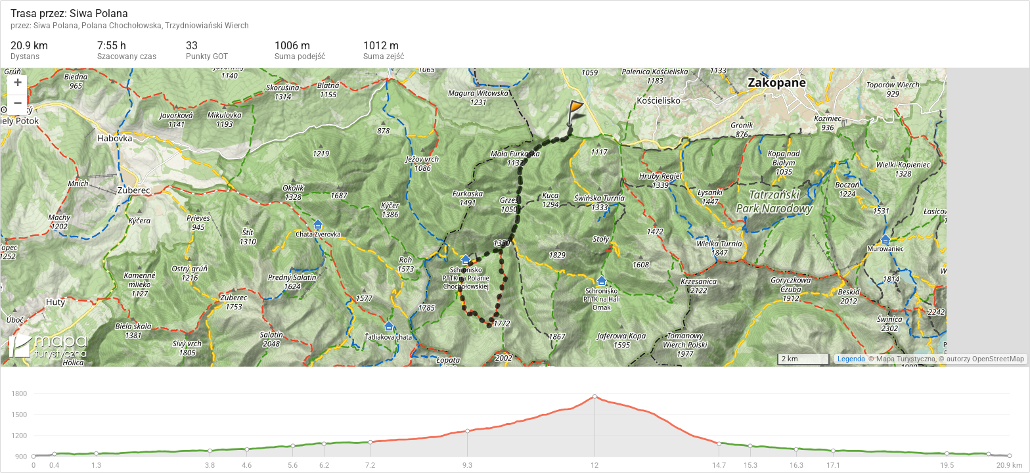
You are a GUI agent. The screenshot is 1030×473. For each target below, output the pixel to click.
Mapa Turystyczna (905, 359)
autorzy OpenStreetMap (985, 359)
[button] (17, 85)
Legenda (851, 359)
